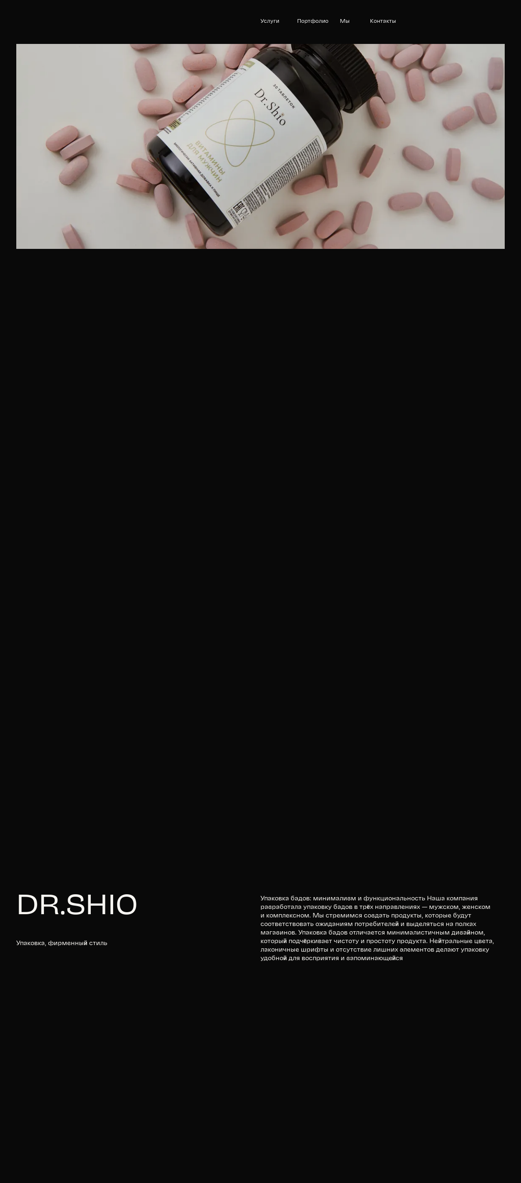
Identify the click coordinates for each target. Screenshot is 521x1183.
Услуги (269, 21)
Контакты (383, 21)
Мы (345, 21)
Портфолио (312, 21)
